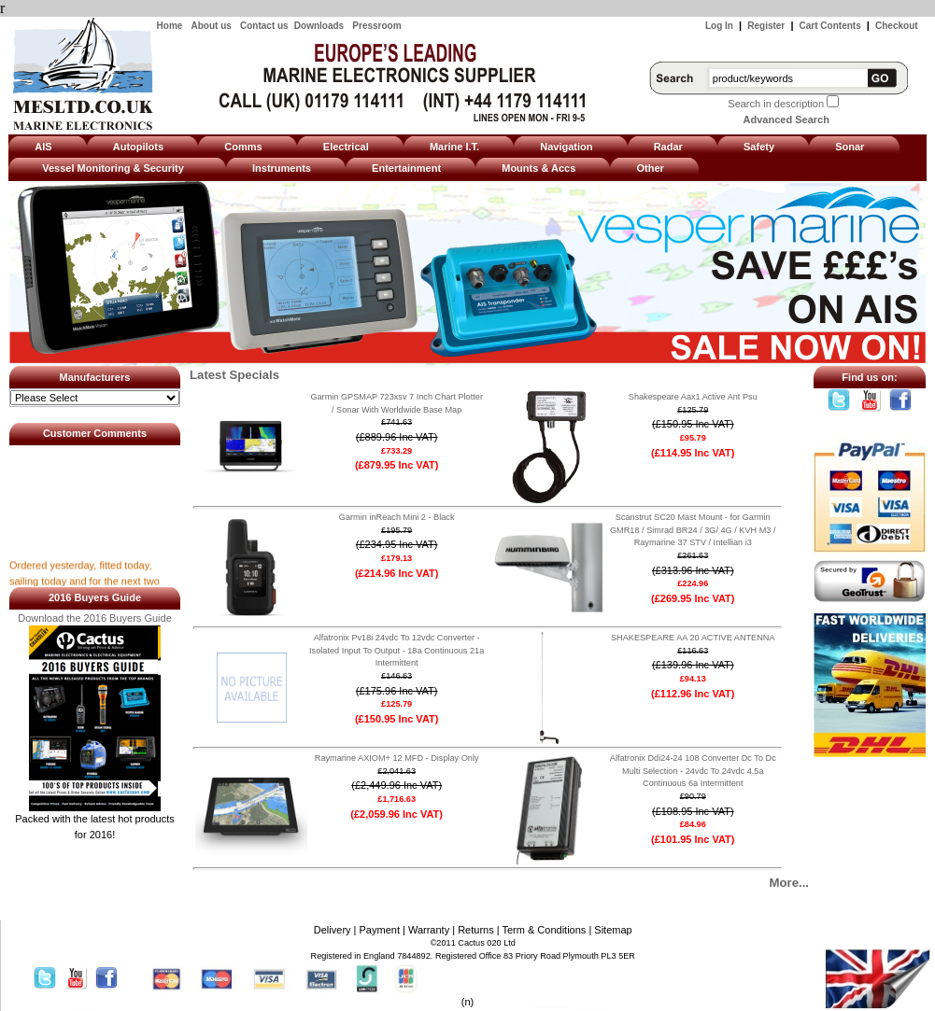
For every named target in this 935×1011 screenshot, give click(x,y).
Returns (476, 929)
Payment (380, 929)
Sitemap (612, 929)
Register (766, 26)
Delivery (332, 929)
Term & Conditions (544, 929)
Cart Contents (830, 26)
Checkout (896, 26)
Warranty (428, 929)
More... (790, 883)
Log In (719, 26)
